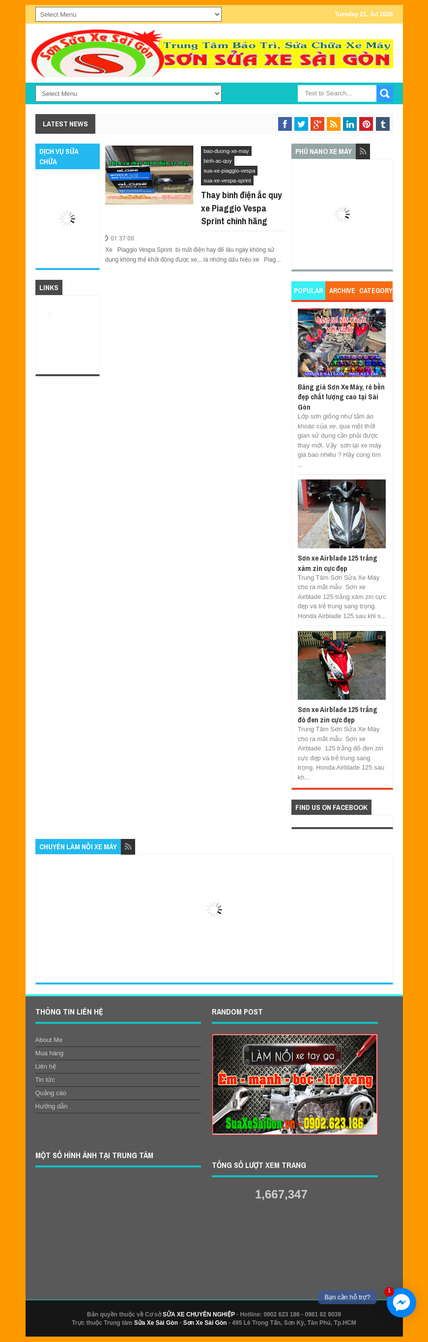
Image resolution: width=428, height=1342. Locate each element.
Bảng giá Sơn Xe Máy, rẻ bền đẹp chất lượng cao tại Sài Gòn (341, 397)
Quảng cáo (50, 1093)
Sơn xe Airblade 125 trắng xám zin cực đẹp (337, 563)
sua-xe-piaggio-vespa (229, 171)
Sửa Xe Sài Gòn (156, 1322)
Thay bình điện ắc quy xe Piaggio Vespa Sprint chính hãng (241, 207)
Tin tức (45, 1079)
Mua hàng (49, 1053)
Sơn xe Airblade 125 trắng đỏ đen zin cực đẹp (337, 714)
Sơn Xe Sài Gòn (205, 1322)
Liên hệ (45, 1066)
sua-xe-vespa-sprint (227, 180)
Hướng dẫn (51, 1106)
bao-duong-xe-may (226, 151)
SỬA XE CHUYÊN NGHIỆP (199, 1314)
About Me (49, 1040)
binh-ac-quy (217, 161)
